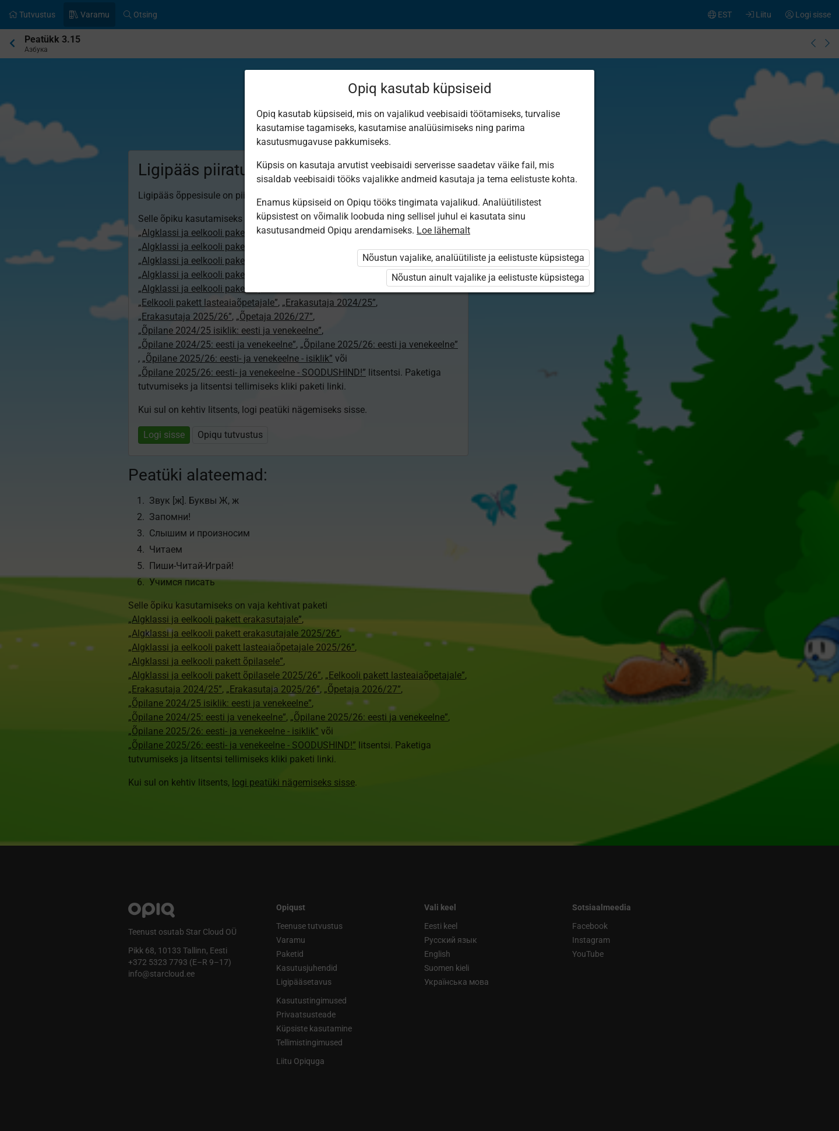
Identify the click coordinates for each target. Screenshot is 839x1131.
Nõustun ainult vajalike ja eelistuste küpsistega (488, 277)
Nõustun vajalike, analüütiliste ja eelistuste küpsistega (473, 257)
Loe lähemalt (443, 230)
